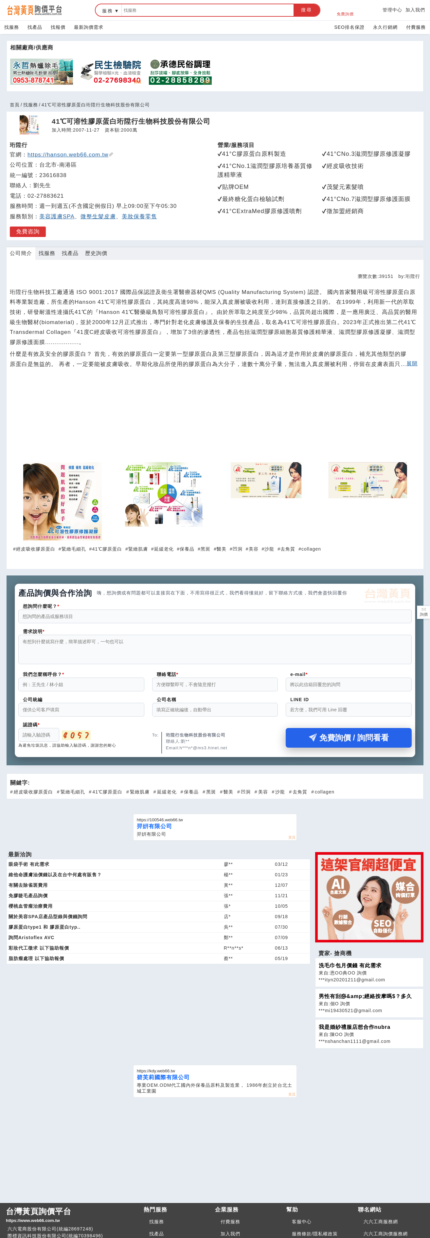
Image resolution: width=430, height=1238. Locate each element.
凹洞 (237, 549)
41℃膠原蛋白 (107, 549)
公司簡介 (21, 253)
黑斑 (205, 549)
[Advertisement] (215, 419)
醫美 (221, 549)
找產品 (34, 27)
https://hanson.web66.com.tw (70, 155)
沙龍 (269, 549)
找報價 (58, 27)
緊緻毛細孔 (74, 549)
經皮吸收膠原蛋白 (35, 549)
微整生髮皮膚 (98, 216)
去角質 (287, 549)
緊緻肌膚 (138, 549)
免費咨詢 (28, 231)
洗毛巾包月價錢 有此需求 (350, 969)
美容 (254, 549)
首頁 (15, 104)
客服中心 (302, 1225)
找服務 (11, 27)
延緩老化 (164, 549)
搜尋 (306, 9)
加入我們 (415, 9)
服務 (107, 10)
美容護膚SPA (57, 216)
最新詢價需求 (88, 27)
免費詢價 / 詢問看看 (349, 741)
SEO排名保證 (349, 27)
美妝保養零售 (139, 216)
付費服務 (416, 27)
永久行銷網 (385, 27)
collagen (311, 549)
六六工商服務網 (381, 1225)
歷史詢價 (96, 253)
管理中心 (392, 9)
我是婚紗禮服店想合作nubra (354, 1031)
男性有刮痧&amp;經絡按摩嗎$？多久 (365, 1000)
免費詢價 (345, 10)
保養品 (187, 549)
